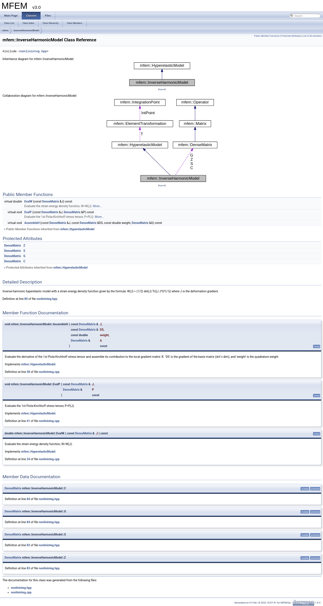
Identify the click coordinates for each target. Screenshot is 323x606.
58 (28, 372)
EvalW (28, 201)
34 (28, 459)
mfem (5, 30)
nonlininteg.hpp (33, 51)
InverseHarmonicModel (26, 30)
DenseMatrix (50, 201)
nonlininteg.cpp (49, 372)
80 (26, 298)
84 (28, 499)
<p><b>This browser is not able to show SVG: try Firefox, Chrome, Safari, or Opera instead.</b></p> (162, 74)
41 (28, 421)
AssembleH (32, 223)
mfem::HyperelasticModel (77, 229)
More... (97, 206)
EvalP (28, 212)
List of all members (312, 36)
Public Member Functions (266, 36)
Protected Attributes (291, 36)
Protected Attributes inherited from (46, 267)
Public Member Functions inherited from (49, 229)
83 (28, 545)
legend (162, 89)
